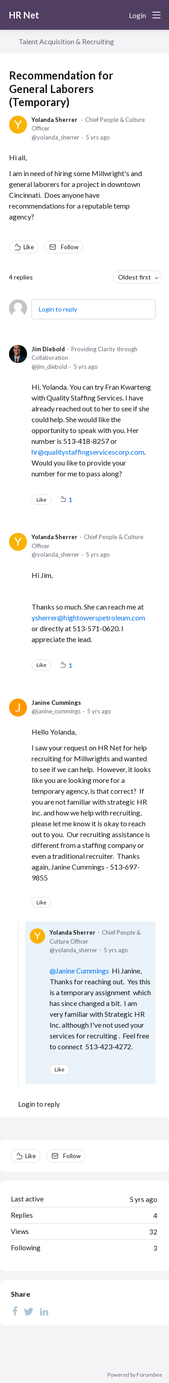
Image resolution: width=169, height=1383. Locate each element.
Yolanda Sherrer (55, 119)
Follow (69, 247)
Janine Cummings (56, 702)
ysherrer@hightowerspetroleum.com (88, 617)
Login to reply (58, 309)
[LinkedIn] (44, 1311)
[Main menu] (156, 15)
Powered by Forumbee (134, 1375)
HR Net (24, 14)
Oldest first (134, 277)
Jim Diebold (48, 349)
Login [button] (137, 15)
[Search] (118, 15)
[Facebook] (15, 1311)
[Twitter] (28, 1311)
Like (28, 247)
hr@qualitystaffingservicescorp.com (88, 451)
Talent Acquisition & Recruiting (66, 41)
